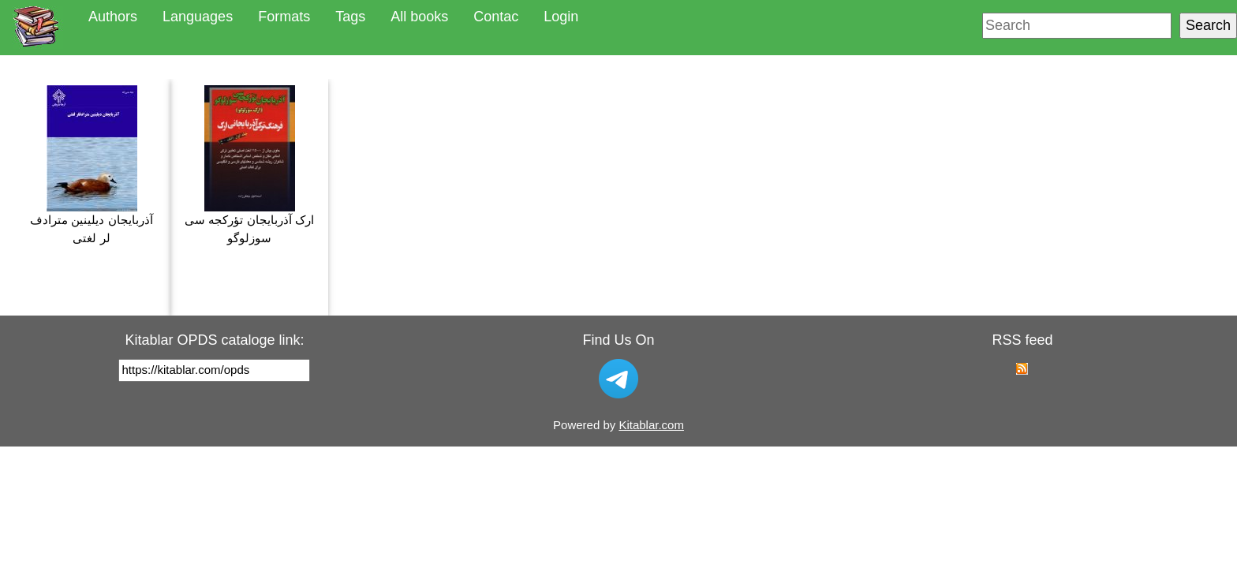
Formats (284, 16)
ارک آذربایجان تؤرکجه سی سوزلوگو (249, 165)
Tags (350, 16)
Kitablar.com (651, 425)
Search (1208, 25)
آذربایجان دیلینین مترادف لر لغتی (91, 165)
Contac (495, 16)
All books (419, 16)
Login (561, 16)
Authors (112, 16)
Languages (198, 16)
